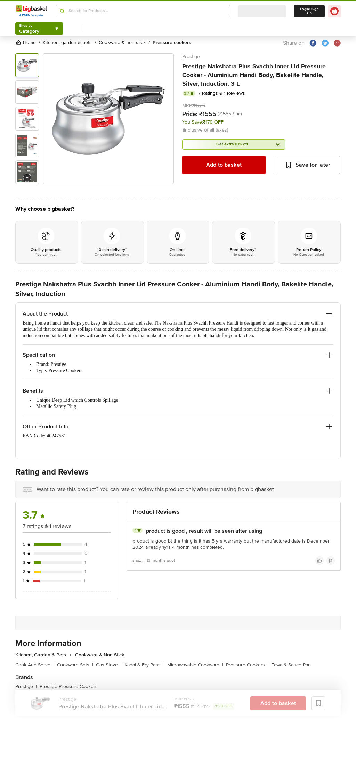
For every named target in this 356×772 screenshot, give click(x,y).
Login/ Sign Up (309, 11)
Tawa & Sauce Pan (291, 665)
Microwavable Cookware (195, 665)
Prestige (191, 56)
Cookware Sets (75, 665)
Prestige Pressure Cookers (69, 686)
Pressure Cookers (247, 665)
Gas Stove (109, 665)
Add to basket (224, 164)
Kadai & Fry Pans (144, 665)
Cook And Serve (34, 665)
